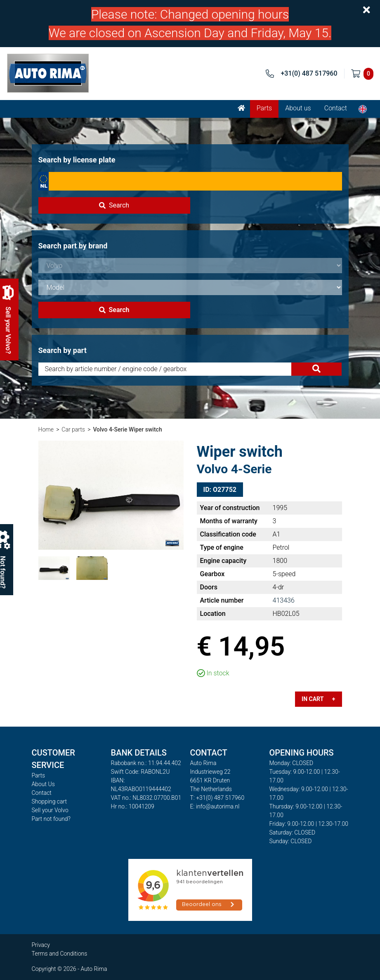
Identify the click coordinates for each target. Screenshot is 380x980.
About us (298, 108)
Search (114, 205)
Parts (264, 108)
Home (46, 429)
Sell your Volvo (50, 810)
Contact (335, 108)
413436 (284, 600)
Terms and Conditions (59, 953)
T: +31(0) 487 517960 (217, 797)
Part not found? (51, 818)
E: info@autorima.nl (215, 806)
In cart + (318, 699)
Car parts (73, 429)
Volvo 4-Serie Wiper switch (127, 429)
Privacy (41, 945)
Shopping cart (49, 801)
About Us (43, 784)
